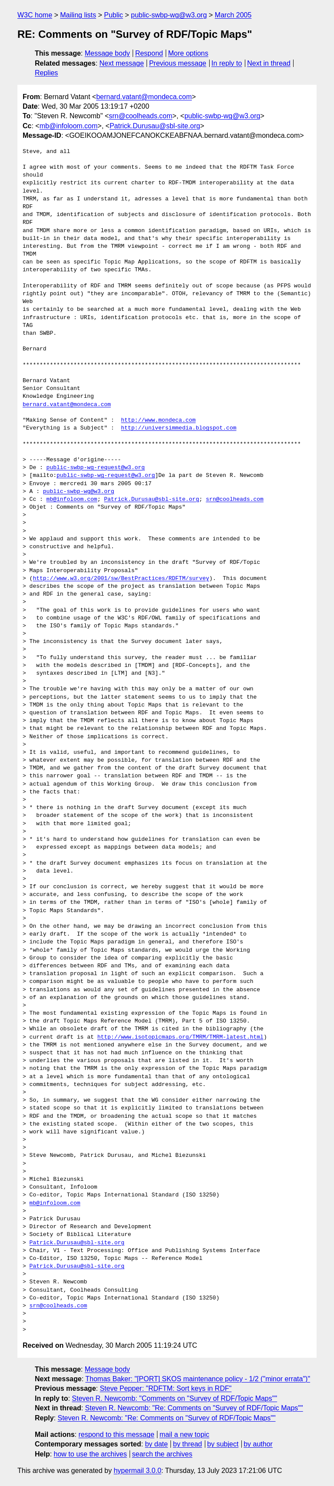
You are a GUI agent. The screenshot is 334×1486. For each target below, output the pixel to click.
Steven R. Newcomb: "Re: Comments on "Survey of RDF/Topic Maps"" (194, 1408)
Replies (46, 73)
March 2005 (233, 15)
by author (258, 1444)
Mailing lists (78, 15)
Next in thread (269, 63)
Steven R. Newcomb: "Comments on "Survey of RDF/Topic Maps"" (174, 1398)
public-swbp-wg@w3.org (169, 15)
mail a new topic (185, 1434)
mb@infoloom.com (69, 126)
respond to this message (116, 1434)
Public (113, 15)
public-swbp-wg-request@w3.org (96, 468)
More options (188, 53)
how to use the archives (90, 1454)
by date (156, 1444)
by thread (187, 1444)
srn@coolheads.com (140, 116)
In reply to (226, 63)
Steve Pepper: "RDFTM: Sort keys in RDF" (165, 1388)
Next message (122, 63)
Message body (107, 53)
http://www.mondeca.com (158, 420)
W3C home (34, 15)
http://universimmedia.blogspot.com (178, 428)
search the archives (162, 1454)
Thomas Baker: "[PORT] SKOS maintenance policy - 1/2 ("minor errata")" (197, 1379)
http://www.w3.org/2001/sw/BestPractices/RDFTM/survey (121, 579)
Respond (149, 53)
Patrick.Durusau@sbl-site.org (155, 126)
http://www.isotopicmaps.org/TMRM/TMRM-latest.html (180, 1037)
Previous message (178, 63)
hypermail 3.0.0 (137, 1470)
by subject (222, 1444)
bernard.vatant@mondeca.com (144, 96)
